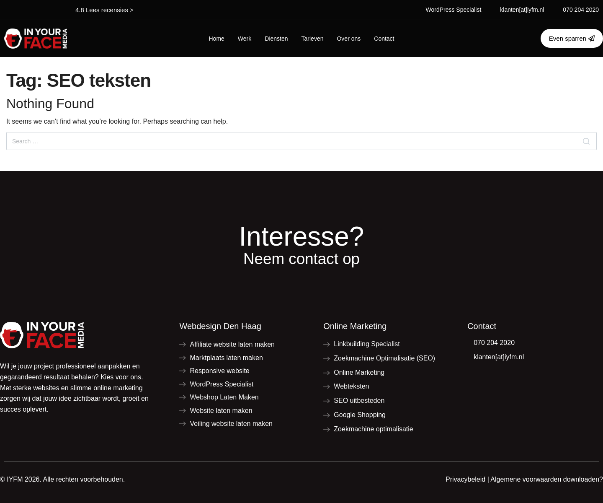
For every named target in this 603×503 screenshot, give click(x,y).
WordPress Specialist (454, 9)
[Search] (586, 141)
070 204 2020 (581, 9)
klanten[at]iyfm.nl (522, 9)
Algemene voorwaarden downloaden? (546, 479)
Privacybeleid (465, 479)
